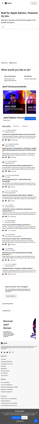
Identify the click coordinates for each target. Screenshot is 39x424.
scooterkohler (8, 191)
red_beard (7, 144)
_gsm (6, 130)
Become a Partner (5, 370)
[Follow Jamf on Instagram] (10, 352)
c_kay (6, 248)
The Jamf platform (5, 382)
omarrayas (7, 205)
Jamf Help (3, 359)
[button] (36, 421)
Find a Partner (4, 373)
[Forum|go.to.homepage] (8, 3)
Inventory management (6, 391)
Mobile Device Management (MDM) (9, 387)
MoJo (6, 220)
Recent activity (6, 126)
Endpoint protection (5, 400)
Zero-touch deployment (6, 384)
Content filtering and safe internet (9, 405)
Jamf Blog (3, 366)
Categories (25, 126)
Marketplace (4, 368)
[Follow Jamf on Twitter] (1, 352)
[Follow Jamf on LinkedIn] (4, 352)
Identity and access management (9, 398)
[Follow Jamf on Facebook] (13, 352)
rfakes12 (7, 161)
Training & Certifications (6, 361)
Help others (16, 126)
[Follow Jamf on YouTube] (7, 352)
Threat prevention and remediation (9, 403)
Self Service (4, 396)
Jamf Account (4, 375)
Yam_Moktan (8, 264)
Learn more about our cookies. (28, 414)
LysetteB (7, 175)
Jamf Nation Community (6, 364)
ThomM (6, 234)
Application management (7, 389)
